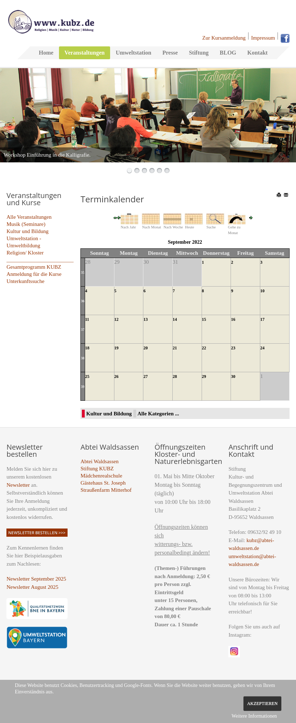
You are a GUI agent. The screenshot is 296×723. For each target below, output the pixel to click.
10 (262, 290)
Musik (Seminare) (25, 224)
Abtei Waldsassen (99, 461)
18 (87, 347)
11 (87, 319)
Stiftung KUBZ (97, 468)
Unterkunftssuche (25, 281)
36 (82, 301)
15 (204, 319)
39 (82, 387)
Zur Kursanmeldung (224, 38)
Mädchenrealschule (101, 476)
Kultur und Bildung (27, 231)
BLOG (228, 53)
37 (82, 330)
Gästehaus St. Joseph (102, 483)
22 (204, 347)
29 (204, 376)
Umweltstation (134, 53)
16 (233, 319)
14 (175, 319)
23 (233, 347)
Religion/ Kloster (25, 253)
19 (116, 347)
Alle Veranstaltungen (28, 217)
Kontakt (257, 53)
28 (175, 376)
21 (175, 347)
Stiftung (198, 53)
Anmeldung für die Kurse (33, 274)
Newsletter (18, 485)
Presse (170, 53)
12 (116, 319)
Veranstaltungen (84, 53)
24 (262, 347)
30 (233, 376)
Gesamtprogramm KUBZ (33, 267)
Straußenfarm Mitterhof (106, 490)
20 (145, 347)
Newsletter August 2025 (32, 587)
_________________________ (40, 260)
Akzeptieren (262, 703)
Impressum (263, 38)
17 (262, 319)
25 (87, 376)
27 (145, 376)
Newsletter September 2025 (36, 579)
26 (116, 376)
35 (82, 272)
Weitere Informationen (254, 716)
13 (145, 319)
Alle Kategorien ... (158, 413)
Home (46, 53)
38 (82, 358)
